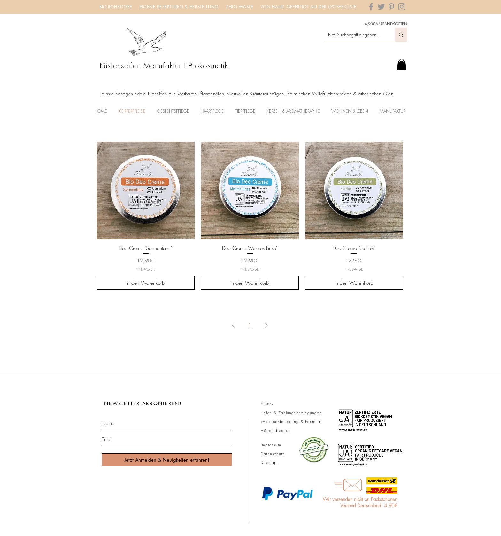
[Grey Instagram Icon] (401, 6)
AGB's (267, 404)
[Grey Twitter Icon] (381, 6)
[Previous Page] (233, 325)
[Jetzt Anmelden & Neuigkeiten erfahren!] (167, 459)
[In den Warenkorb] (146, 283)
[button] (401, 64)
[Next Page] (266, 325)
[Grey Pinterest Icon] (391, 6)
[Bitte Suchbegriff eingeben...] (355, 35)
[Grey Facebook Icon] (371, 6)
